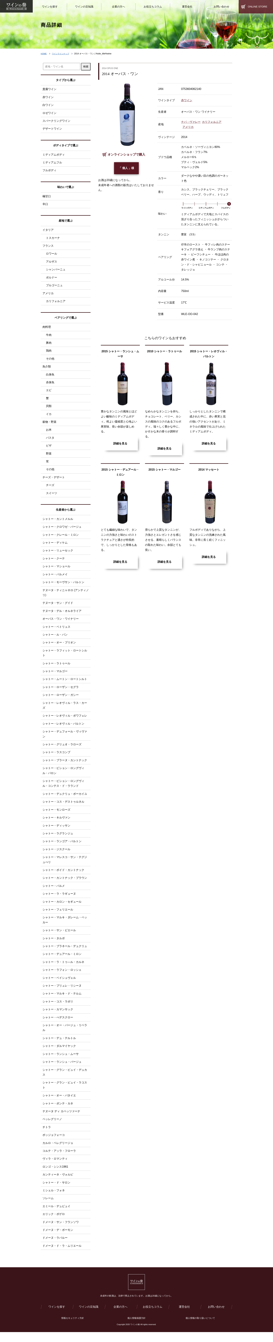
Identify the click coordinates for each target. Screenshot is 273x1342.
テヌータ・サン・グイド (57, 606)
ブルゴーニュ (54, 286)
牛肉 (49, 336)
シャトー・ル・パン (55, 638)
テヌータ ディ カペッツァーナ (61, 1119)
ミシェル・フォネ (53, 1199)
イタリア (48, 230)
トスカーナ (53, 238)
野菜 (49, 456)
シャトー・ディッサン (56, 831)
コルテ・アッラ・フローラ (59, 1159)
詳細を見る (120, 443)
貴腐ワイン (49, 89)
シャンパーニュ (55, 270)
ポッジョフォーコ (53, 1143)
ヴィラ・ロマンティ (55, 1167)
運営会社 (184, 1316)
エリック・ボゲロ (53, 1223)
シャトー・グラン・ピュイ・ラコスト (64, 1093)
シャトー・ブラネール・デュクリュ (64, 952)
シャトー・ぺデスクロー (57, 1024)
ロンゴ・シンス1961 (55, 1175)
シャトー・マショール (56, 569)
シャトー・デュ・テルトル (59, 1045)
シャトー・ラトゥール (56, 667)
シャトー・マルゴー (55, 675)
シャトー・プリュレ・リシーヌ (61, 992)
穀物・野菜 (49, 424)
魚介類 (46, 368)
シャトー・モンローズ (56, 815)
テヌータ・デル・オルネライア (61, 614)
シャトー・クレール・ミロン (60, 537)
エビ (49, 392)
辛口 (45, 204)
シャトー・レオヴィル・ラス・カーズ (64, 710)
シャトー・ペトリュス (56, 630)
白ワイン (48, 105)
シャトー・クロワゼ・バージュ (61, 529)
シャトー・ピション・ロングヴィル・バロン (63, 776)
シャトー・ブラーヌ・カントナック (64, 765)
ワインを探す (56, 1316)
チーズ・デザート (53, 479)
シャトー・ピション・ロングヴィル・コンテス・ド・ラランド (63, 789)
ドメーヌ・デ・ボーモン (57, 1239)
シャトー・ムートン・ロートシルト (64, 683)
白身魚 (50, 376)
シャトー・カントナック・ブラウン (64, 884)
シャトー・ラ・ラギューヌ (59, 899)
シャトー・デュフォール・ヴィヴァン (64, 739)
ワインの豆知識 (88, 1316)
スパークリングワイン (56, 121)
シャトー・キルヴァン (56, 823)
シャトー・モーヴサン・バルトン (63, 585)
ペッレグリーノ (52, 1127)
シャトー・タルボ (53, 944)
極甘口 (46, 196)
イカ (49, 416)
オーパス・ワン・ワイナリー (60, 622)
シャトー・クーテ (53, 561)
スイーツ (51, 495)
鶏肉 (49, 352)
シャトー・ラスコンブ (56, 757)
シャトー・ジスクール (56, 855)
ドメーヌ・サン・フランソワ (60, 1231)
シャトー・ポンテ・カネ (57, 1111)
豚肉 (49, 344)
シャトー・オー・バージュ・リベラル (64, 1035)
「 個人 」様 (126, 168)
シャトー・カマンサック (57, 1016)
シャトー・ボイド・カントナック (63, 876)
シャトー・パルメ (53, 892)
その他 (50, 360)
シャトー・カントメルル (57, 521)
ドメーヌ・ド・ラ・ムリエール (61, 1255)
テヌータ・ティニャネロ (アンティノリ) (65, 596)
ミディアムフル (52, 162)
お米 (49, 432)
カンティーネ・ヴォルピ (57, 1183)
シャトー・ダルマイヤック (59, 1053)
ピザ (49, 448)
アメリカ (188, 126)
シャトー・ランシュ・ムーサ (60, 1061)
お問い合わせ (216, 1316)
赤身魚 (50, 384)
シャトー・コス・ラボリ (57, 1008)
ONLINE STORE (257, 6)
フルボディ (49, 171)
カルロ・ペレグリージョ (57, 1151)
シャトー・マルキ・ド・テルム (61, 1000)
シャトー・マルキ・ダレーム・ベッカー (64, 926)
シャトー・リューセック (57, 553)
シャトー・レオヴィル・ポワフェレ (64, 720)
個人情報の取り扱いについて (200, 1327)
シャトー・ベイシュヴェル (59, 984)
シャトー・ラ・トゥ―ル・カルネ (63, 968)
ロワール (51, 254)
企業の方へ (120, 1316)
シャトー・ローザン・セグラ (60, 691)
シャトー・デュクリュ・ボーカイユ (64, 799)
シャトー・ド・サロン (56, 1191)
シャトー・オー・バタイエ (59, 1103)
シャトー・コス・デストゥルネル (63, 807)
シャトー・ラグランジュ (57, 839)
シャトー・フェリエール (57, 915)
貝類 (49, 408)
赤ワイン (186, 100)
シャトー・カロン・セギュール (61, 907)
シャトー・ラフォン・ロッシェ (61, 976)
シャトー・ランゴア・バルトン (61, 847)
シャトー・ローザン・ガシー (60, 699)
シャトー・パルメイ (55, 577)
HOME (44, 53)
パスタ (50, 440)
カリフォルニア (211, 121)
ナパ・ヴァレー (191, 121)
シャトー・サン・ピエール (59, 936)
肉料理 (46, 328)
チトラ (46, 1135)
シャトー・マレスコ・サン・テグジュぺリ (64, 866)
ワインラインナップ (61, 53)
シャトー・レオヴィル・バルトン (63, 728)
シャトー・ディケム (55, 545)
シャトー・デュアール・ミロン (61, 960)
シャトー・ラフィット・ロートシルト (64, 657)
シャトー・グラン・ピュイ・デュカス (64, 1080)
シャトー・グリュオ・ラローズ (61, 749)
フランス (48, 246)
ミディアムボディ (53, 154)
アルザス (51, 262)
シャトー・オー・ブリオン (59, 646)
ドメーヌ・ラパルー (55, 1247)
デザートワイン (52, 129)
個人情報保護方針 (136, 1327)
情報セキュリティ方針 (72, 1327)
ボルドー (51, 278)
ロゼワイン (49, 113)
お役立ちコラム (152, 1316)
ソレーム (48, 1207)
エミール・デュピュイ (56, 1215)
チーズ (50, 487)
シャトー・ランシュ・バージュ (61, 1069)
